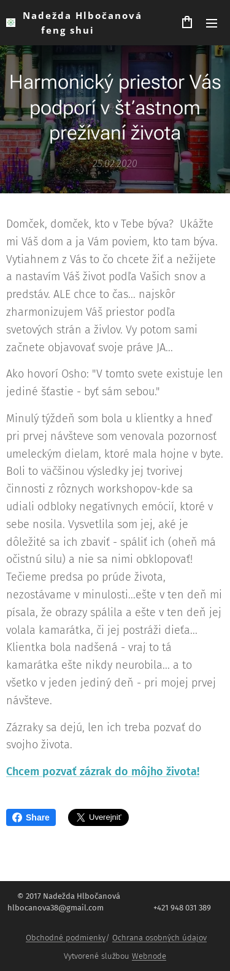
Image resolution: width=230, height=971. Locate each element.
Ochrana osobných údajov (159, 937)
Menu (211, 23)
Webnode (149, 956)
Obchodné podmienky (65, 937)
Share (31, 817)
